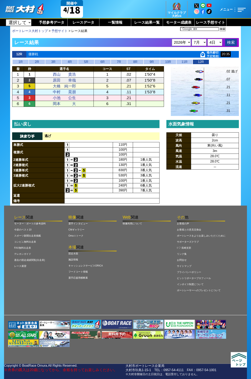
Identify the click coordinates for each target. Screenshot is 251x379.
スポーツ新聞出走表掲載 (27, 235)
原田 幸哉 (64, 80)
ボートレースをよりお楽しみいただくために (201, 235)
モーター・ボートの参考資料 (30, 223)
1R (20, 62)
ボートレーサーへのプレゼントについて (199, 290)
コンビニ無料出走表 (25, 241)
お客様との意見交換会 (189, 229)
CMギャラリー (76, 229)
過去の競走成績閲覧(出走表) (29, 260)
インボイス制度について (190, 284)
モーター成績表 (178, 22)
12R (201, 62)
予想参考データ (51, 22)
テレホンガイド (22, 254)
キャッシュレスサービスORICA (85, 265)
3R (53, 62)
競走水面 (73, 253)
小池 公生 (64, 98)
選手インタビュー (78, 223)
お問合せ (182, 260)
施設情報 (73, 259)
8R (135, 62)
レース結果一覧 (147, 22)
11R (184, 62)
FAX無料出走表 (22, 247)
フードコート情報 (78, 271)
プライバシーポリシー (189, 272)
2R (37, 62)
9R (152, 62)
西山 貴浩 (64, 74)
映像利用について (132, 223)
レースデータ (83, 22)
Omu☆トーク (75, 235)
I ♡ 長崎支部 (184, 247)
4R (70, 62)
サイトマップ (184, 266)
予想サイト (59, 31)
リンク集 (182, 254)
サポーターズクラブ (188, 241)
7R (119, 62)
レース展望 (20, 266)
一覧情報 (115, 22)
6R (102, 62)
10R (168, 62)
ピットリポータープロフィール (194, 278)
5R (86, 62)
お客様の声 (183, 223)
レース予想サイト (210, 22)
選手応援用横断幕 (78, 277)
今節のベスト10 (22, 229)
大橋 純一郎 (64, 86)
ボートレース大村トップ (30, 31)
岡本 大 (64, 104)
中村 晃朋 (64, 92)
